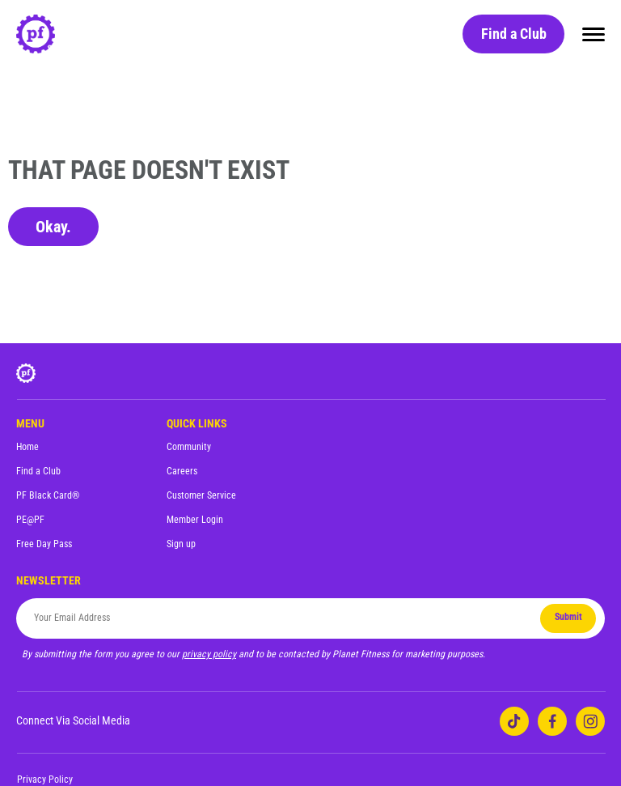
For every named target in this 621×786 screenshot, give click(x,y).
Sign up (181, 544)
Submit (568, 616)
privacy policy (209, 654)
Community (189, 446)
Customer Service (201, 495)
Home (27, 446)
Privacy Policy (45, 779)
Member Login (195, 519)
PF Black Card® (47, 495)
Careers (182, 471)
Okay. (53, 226)
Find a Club (514, 33)
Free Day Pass (44, 544)
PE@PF (30, 519)
